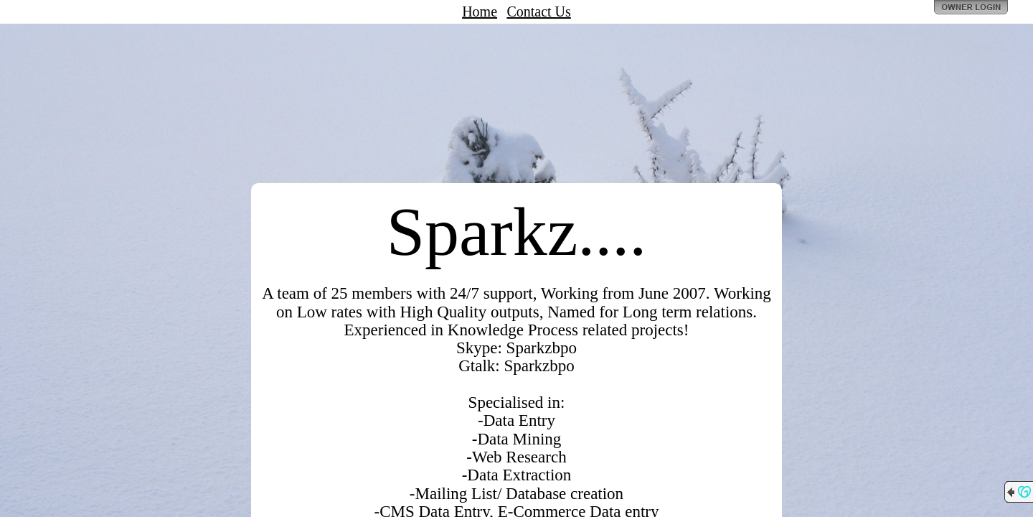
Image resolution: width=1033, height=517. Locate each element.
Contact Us (538, 11)
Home (479, 11)
